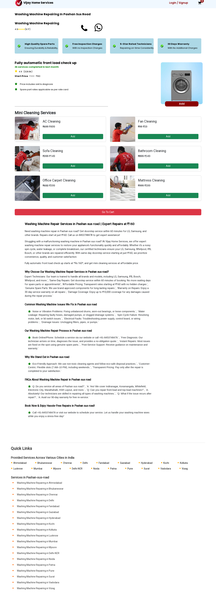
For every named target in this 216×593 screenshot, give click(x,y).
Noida (96, 468)
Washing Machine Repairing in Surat (36, 576)
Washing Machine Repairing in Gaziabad (38, 512)
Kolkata (184, 463)
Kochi (166, 463)
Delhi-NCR (77, 468)
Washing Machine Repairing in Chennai (37, 494)
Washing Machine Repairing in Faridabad (38, 506)
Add (73, 136)
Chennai (67, 463)
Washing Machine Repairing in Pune (35, 570)
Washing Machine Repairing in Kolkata (37, 529)
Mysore (57, 468)
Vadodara (165, 468)
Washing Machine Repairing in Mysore (37, 547)
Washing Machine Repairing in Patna (36, 565)
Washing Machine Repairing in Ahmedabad (39, 482)
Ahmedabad (20, 463)
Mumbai (38, 468)
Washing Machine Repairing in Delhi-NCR (38, 553)
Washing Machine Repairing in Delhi (35, 500)
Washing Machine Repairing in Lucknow (37, 535)
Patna (113, 468)
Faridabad (104, 463)
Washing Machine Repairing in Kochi (36, 524)
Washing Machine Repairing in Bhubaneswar (40, 488)
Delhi (85, 463)
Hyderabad (146, 463)
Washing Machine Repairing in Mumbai (37, 541)
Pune (130, 468)
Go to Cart (108, 212)
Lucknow (18, 468)
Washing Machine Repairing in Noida (36, 559)
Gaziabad (125, 463)
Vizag (185, 468)
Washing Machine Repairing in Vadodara (38, 582)
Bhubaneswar (44, 463)
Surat (147, 468)
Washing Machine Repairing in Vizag (36, 588)
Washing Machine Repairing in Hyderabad (38, 518)
